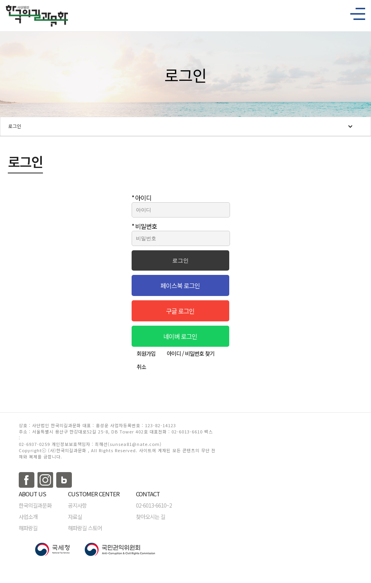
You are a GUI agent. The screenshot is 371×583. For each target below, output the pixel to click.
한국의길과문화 (35, 505)
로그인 (14, 126)
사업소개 (28, 517)
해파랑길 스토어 (85, 528)
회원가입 (146, 353)
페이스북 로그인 (180, 285)
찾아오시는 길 (150, 517)
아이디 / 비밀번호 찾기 (190, 353)
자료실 (75, 517)
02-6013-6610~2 (154, 505)
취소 (141, 367)
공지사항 (77, 505)
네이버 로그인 (180, 336)
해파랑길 (28, 528)
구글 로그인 (180, 311)
